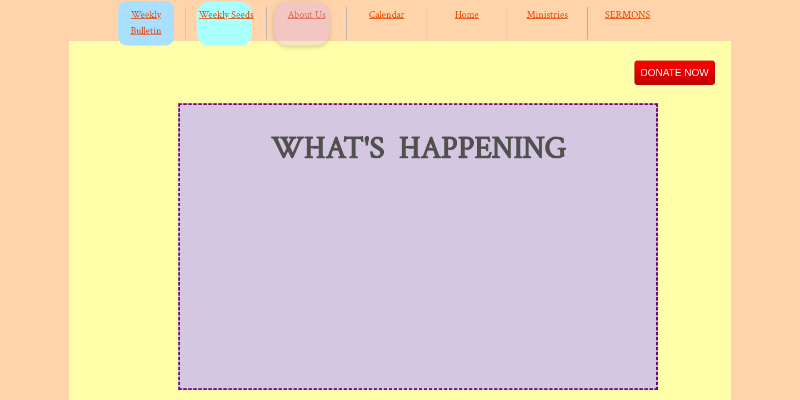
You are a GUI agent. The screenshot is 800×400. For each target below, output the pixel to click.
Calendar (386, 14)
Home (467, 14)
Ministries (547, 14)
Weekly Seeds (226, 14)
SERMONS (628, 14)
